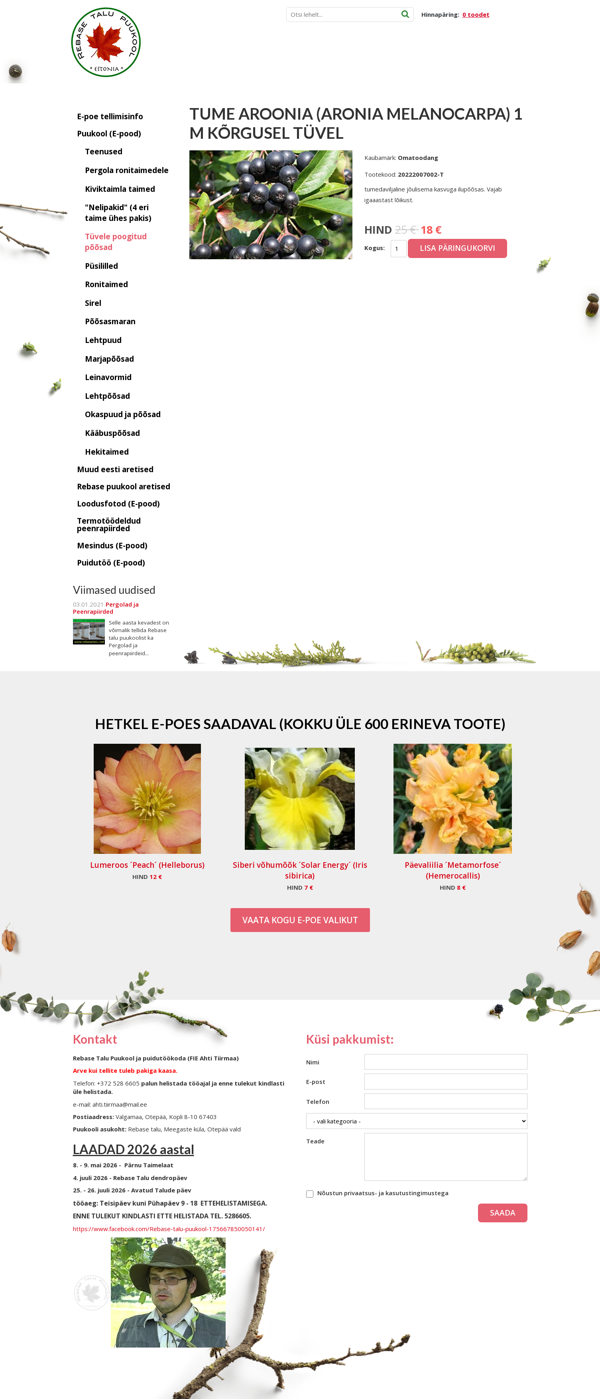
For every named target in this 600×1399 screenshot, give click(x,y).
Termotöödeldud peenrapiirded (109, 525)
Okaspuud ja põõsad (123, 414)
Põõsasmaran (110, 321)
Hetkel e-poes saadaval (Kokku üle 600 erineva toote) (300, 723)
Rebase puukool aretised (123, 486)
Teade (315, 1141)
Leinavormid (108, 377)
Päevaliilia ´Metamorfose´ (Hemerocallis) (453, 870)
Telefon (317, 1101)
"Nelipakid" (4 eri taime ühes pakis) (118, 212)
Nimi (312, 1062)
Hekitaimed (107, 452)
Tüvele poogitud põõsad (116, 241)
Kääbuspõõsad (112, 433)
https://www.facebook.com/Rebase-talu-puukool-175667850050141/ (169, 1229)
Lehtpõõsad (107, 396)
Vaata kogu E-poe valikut (300, 920)
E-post (315, 1082)
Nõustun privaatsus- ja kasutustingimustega (383, 1193)
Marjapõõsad (109, 359)
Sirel (93, 303)
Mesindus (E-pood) (112, 545)
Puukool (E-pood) (109, 133)
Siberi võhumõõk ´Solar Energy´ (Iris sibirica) (300, 870)
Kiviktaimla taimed (120, 189)
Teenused (103, 151)
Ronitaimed (106, 284)
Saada (502, 1213)
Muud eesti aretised (115, 469)
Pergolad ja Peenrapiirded (106, 607)
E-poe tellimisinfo (110, 116)
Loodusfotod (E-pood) (118, 504)
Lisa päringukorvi (457, 248)
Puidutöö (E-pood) (111, 563)
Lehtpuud (103, 340)
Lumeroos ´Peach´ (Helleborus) (147, 865)
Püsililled (101, 266)
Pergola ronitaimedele (127, 170)
